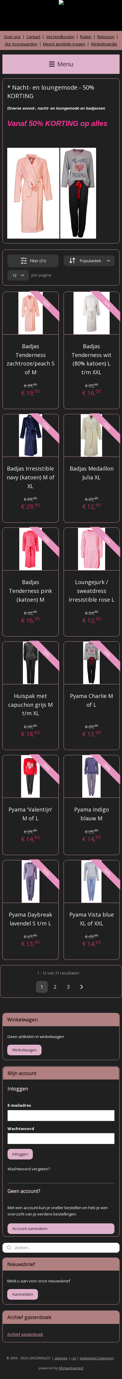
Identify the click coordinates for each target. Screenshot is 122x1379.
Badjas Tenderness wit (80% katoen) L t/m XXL (91, 359)
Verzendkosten (60, 36)
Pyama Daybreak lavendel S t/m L (30, 919)
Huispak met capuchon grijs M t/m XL (30, 704)
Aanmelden (22, 1294)
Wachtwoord (21, 1128)
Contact (33, 36)
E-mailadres (19, 1105)
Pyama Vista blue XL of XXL (91, 919)
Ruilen (86, 36)
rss (73, 1358)
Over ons (12, 36)
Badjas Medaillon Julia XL (92, 473)
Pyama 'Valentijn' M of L (30, 814)
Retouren (105, 36)
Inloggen (20, 1154)
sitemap (61, 1358)
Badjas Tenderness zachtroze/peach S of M (31, 359)
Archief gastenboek (25, 1334)
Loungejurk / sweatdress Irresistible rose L (91, 590)
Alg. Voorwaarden (21, 44)
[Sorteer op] (89, 261)
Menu (61, 64)
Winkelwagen (24, 1050)
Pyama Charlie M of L (91, 700)
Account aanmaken (30, 1228)
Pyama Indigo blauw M (91, 814)
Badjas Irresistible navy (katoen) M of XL (31, 477)
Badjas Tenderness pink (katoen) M (30, 590)
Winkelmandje (104, 44)
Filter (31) (33, 260)
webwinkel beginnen (97, 1358)
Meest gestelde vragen (64, 44)
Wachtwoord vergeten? (29, 1169)
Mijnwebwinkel (71, 1368)
